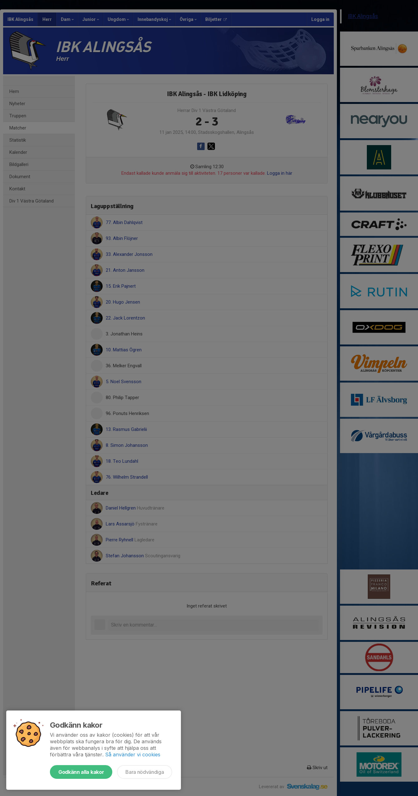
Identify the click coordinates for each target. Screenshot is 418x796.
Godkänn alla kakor (81, 772)
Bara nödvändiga (144, 772)
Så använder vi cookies (132, 754)
